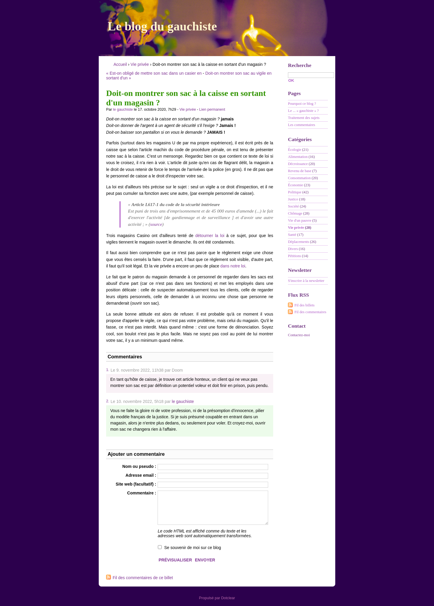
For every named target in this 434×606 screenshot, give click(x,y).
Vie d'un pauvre (299, 220)
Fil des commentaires (310, 312)
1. (107, 370)
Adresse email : (141, 475)
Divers (293, 249)
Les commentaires (301, 125)
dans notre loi (232, 266)
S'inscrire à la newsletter (306, 281)
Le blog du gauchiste (162, 26)
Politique (294, 192)
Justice (293, 199)
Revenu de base (299, 171)
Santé (292, 235)
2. (107, 401)
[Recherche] (311, 75)
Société (293, 206)
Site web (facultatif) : (136, 484)
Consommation (299, 178)
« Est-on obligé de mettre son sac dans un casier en (154, 73)
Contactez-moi (299, 335)
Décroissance (298, 164)
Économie (295, 185)
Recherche (299, 65)
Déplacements (298, 242)
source (156, 224)
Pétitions (294, 256)
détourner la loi (209, 235)
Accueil (120, 64)
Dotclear (228, 598)
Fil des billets (304, 305)
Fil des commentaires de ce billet (143, 577)
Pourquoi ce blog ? (302, 104)
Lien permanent (212, 109)
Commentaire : (141, 493)
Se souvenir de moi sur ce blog (192, 547)
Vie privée (140, 64)
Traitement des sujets (304, 118)
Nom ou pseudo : (139, 466)
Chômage (295, 213)
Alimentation (297, 157)
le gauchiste (123, 109)
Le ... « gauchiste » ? (303, 111)
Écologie (294, 150)
